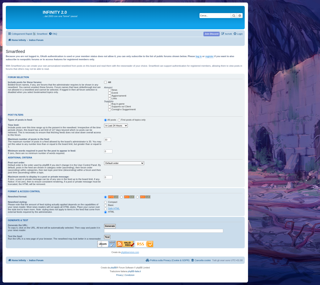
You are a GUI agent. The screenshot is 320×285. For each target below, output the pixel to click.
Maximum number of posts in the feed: (29, 139)
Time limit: (13, 125)
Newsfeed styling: (17, 202)
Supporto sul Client (121, 106)
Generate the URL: (18, 225)
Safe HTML (114, 208)
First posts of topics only (133, 120)
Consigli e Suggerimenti (124, 109)
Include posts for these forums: (25, 82)
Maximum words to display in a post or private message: (38, 176)
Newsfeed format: (17, 196)
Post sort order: (16, 162)
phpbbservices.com (130, 252)
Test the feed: (15, 236)
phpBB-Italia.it (134, 271)
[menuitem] (53, 33)
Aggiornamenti (119, 95)
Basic (109, 205)
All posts (111, 120)
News (114, 90)
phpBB (114, 268)
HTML (109, 211)
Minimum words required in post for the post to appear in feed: (42, 150)
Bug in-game (118, 104)
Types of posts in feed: (20, 120)
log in (199, 56)
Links (114, 98)
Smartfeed (42, 34)
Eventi (115, 93)
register (209, 56)
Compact (110, 202)
